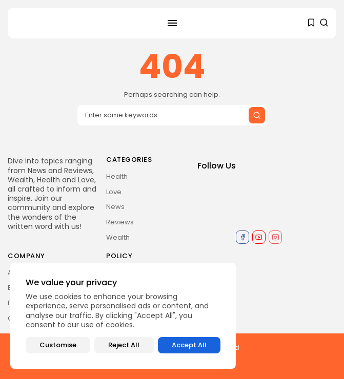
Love (114, 192)
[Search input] (172, 115)
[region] (123, 316)
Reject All (123, 345)
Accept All (189, 345)
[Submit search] (257, 115)
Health (117, 176)
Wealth (118, 237)
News (115, 207)
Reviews (120, 222)
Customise (57, 345)
